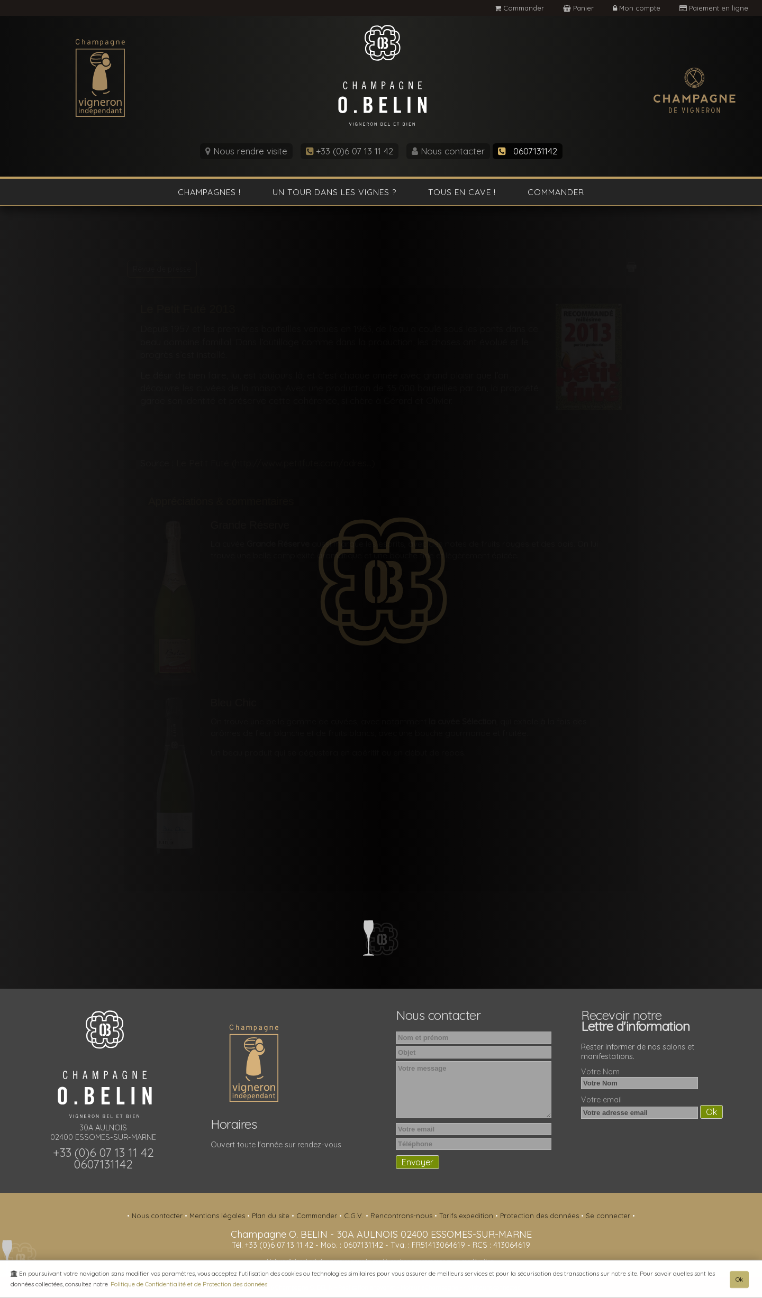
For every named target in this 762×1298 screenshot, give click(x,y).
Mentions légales (218, 1215)
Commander (519, 8)
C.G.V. (355, 1215)
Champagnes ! (209, 192)
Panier (579, 8)
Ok (739, 1281)
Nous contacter (448, 151)
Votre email (601, 1099)
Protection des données (540, 1215)
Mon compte (638, 8)
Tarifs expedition (467, 1215)
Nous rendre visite (246, 151)
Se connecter (609, 1215)
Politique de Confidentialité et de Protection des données (189, 1286)
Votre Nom (600, 1071)
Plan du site (272, 1215)
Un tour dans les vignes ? (334, 192)
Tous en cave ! (462, 192)
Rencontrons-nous (402, 1215)
